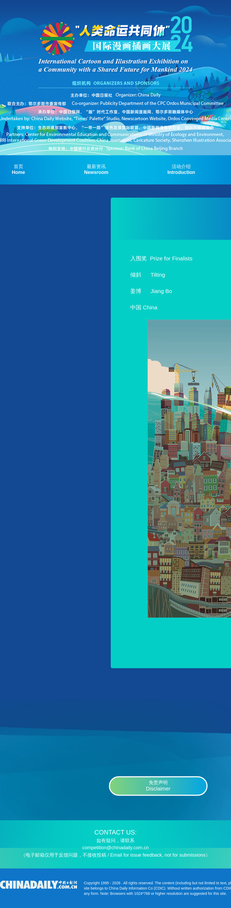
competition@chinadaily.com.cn (115, 847)
